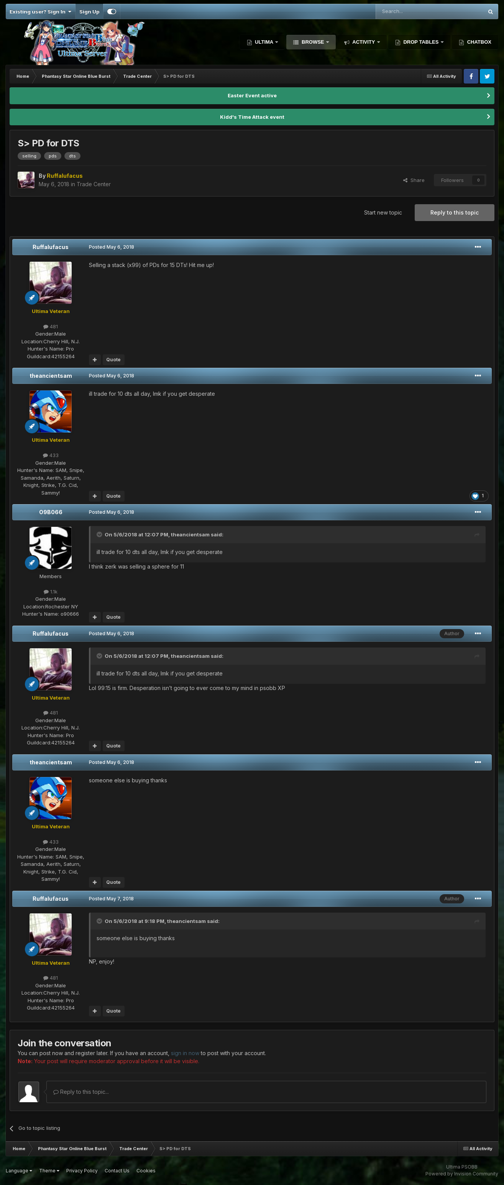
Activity (363, 42)
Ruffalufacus (51, 247)
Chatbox (478, 42)
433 (51, 455)
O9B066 (50, 512)
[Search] (410, 11)
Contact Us (117, 1171)
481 (50, 326)
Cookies (146, 1171)
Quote (113, 359)
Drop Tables (421, 42)
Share (414, 180)
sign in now (185, 1053)
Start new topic (383, 212)
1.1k (50, 591)
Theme (49, 1171)
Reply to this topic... (81, 1091)
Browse (312, 42)
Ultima (264, 42)
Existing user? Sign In (40, 11)
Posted (111, 247)
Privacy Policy (82, 1171)
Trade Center (94, 184)
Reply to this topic (454, 212)
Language (19, 1171)
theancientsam (51, 375)
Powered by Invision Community (461, 1174)
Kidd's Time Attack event (252, 117)
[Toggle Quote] (100, 534)
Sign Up (89, 11)
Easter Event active (252, 95)
